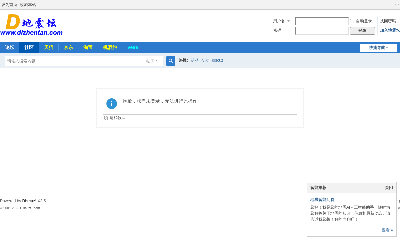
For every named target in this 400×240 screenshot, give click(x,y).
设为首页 (9, 4)
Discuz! (29, 201)
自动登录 (361, 21)
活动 (195, 60)
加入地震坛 (390, 30)
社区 (29, 47)
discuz (217, 60)
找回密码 (388, 21)
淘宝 (88, 47)
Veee (132, 47)
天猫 (48, 47)
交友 (205, 60)
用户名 (279, 21)
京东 (68, 47)
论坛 (9, 47)
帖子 (150, 61)
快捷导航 (377, 47)
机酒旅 (110, 47)
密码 (277, 30)
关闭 (389, 187)
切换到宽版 (397, 5)
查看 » (387, 230)
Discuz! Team (30, 208)
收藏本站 (28, 4)
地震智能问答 (322, 199)
